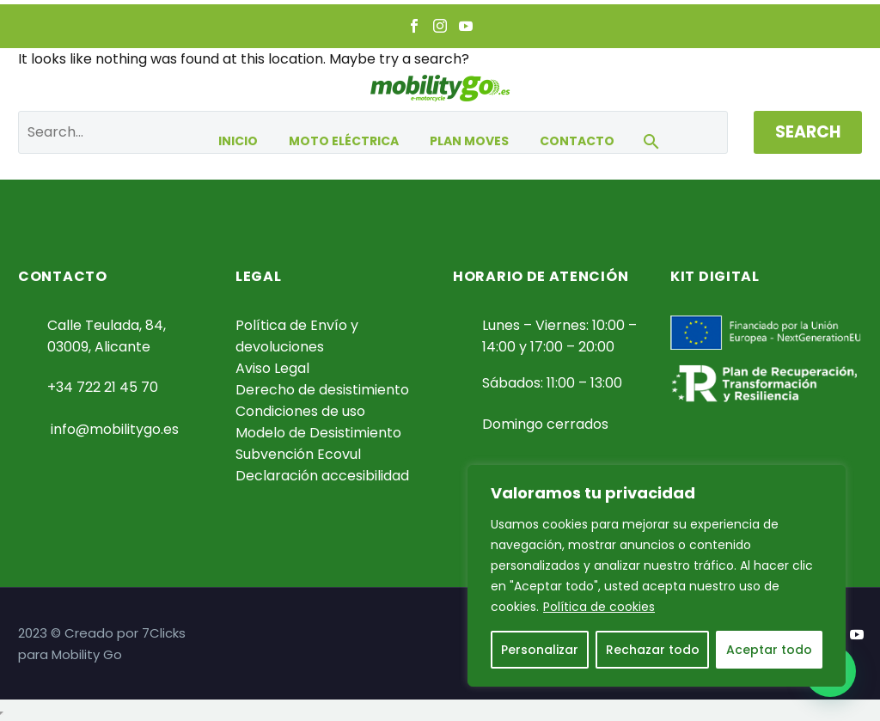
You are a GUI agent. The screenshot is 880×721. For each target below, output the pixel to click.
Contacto (577, 141)
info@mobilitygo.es (115, 429)
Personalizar (539, 649)
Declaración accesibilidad (322, 476)
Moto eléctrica (344, 141)
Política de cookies (599, 606)
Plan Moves (469, 141)
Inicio (238, 141)
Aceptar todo (769, 649)
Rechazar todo (653, 649)
